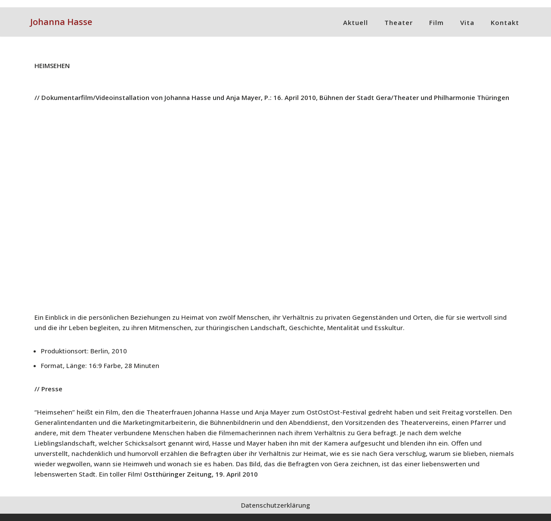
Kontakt (505, 22)
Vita (467, 22)
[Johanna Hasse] (61, 22)
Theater (398, 22)
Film (436, 22)
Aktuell (355, 22)
